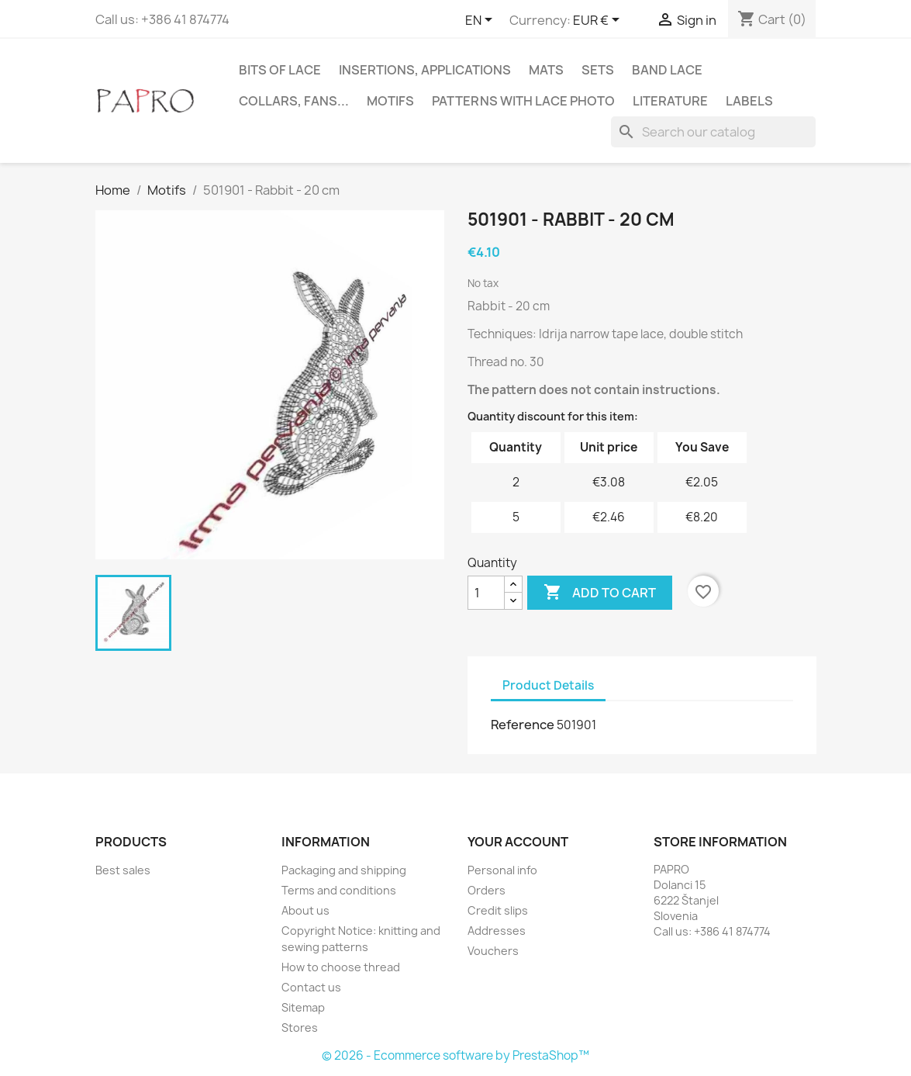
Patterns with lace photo (523, 100)
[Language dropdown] (481, 21)
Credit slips (498, 910)
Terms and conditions (338, 890)
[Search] (713, 131)
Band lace (667, 69)
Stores (299, 1027)
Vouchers (493, 950)
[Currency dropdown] (599, 21)
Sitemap (303, 1007)
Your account (518, 841)
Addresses (497, 930)
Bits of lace (280, 69)
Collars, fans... (294, 100)
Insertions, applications (425, 69)
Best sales (122, 870)
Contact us (311, 987)
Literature (670, 100)
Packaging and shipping (343, 870)
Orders (487, 890)
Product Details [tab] (548, 685)
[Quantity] (486, 593)
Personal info (502, 870)
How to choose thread (340, 967)
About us (305, 910)
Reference (522, 724)
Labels (749, 100)
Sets (597, 69)
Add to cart (599, 593)
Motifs (390, 100)
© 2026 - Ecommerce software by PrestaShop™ (455, 1055)
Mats (546, 69)
